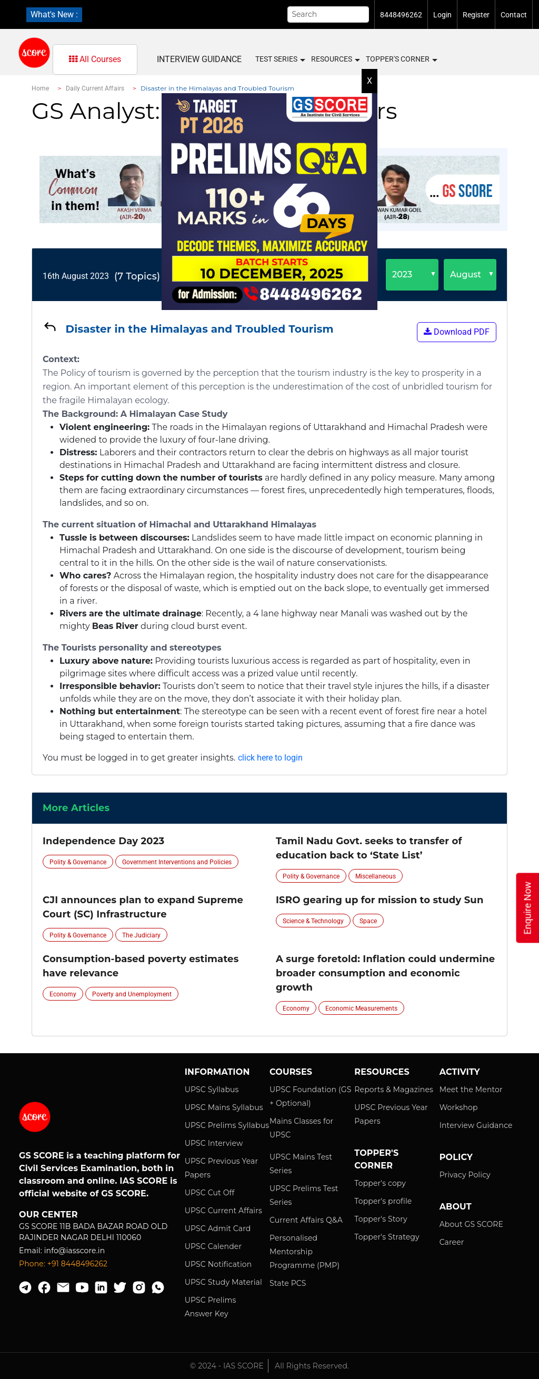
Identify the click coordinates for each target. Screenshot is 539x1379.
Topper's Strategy (386, 1237)
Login (442, 15)
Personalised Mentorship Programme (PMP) (305, 1251)
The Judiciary (141, 935)
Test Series (279, 59)
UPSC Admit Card (218, 1228)
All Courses (95, 59)
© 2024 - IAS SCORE (227, 1366)
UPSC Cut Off (210, 1192)
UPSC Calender (213, 1246)
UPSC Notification (218, 1264)
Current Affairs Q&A (306, 1220)
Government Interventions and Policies (177, 862)
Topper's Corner (401, 59)
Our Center (48, 1215)
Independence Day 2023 (103, 841)
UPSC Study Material (223, 1282)
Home (40, 88)
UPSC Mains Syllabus (224, 1107)
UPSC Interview (214, 1143)
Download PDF (457, 332)
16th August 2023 (76, 276)
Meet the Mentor (471, 1089)
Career (452, 1242)
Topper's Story (380, 1219)
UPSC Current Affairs (223, 1210)
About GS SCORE (471, 1224)
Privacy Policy (465, 1175)
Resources (335, 59)
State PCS (288, 1283)
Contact (514, 15)
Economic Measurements (361, 1008)
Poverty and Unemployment (132, 994)
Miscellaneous (375, 876)
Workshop (459, 1107)
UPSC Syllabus (212, 1089)
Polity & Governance (77, 862)
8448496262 (401, 15)
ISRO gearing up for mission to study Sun (380, 900)
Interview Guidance (199, 59)
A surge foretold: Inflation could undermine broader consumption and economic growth (385, 973)
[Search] (328, 14)
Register (476, 15)
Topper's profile (383, 1201)
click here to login (270, 758)
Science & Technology (313, 921)
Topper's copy (380, 1183)
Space (368, 921)
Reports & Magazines (393, 1089)
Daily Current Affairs (95, 88)
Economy (62, 994)
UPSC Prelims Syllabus (227, 1125)
